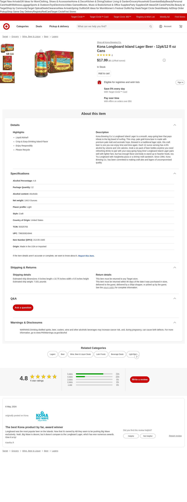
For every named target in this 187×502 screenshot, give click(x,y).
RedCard (46, 11)
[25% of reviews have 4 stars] (93, 376)
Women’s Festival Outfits (118, 8)
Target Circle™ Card (99, 17)
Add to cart (104, 73)
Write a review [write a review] (140, 379)
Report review (175, 436)
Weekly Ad (166, 8)
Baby (163, 1)
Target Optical (35, 8)
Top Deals (136, 8)
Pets (167, 5)
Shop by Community (16, 8)
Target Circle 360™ (122, 17)
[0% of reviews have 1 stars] (93, 385)
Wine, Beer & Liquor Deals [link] (80, 354)
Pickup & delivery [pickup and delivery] (60, 26)
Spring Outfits (79, 8)
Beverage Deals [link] (117, 354)
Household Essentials (149, 1)
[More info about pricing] (164, 60)
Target (5, 36)
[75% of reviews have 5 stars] (93, 374)
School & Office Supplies (117, 5)
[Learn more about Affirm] (141, 100)
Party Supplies (137, 5)
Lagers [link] (52, 354)
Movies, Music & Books (92, 5)
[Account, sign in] (166, 26)
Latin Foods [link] (101, 354)
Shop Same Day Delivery (20, 11)
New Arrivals (65, 8)
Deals (45, 8)
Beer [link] (63, 354)
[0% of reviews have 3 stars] (93, 379)
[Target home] (6, 26)
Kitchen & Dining (95, 1)
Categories (23, 26)
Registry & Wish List (145, 17)
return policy (109, 287)
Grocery (134, 1)
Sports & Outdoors (40, 5)
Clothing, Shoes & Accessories (55, 1)
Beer (46, 36)
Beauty (169, 1)
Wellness (16, 5)
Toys (51, 5)
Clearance (53, 8)
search (151, 26)
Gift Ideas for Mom (29, 1)
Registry (37, 11)
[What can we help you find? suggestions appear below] (115, 26)
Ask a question (23, 307)
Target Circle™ (78, 17)
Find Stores (70, 11)
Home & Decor (78, 1)
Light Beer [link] (133, 354)
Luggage (25, 5)
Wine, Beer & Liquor (31, 36)
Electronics (60, 5)
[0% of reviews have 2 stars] (93, 382)
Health (8, 5)
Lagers (55, 36)
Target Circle (57, 11)
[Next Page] (136, 356)
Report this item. (86, 256)
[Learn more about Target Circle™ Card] (141, 90)
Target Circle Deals (151, 8)
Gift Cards (160, 5)
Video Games (73, 5)
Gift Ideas (150, 5)
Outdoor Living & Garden (117, 1)
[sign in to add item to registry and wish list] (180, 82)
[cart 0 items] (181, 26)
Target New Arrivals (10, 1)
